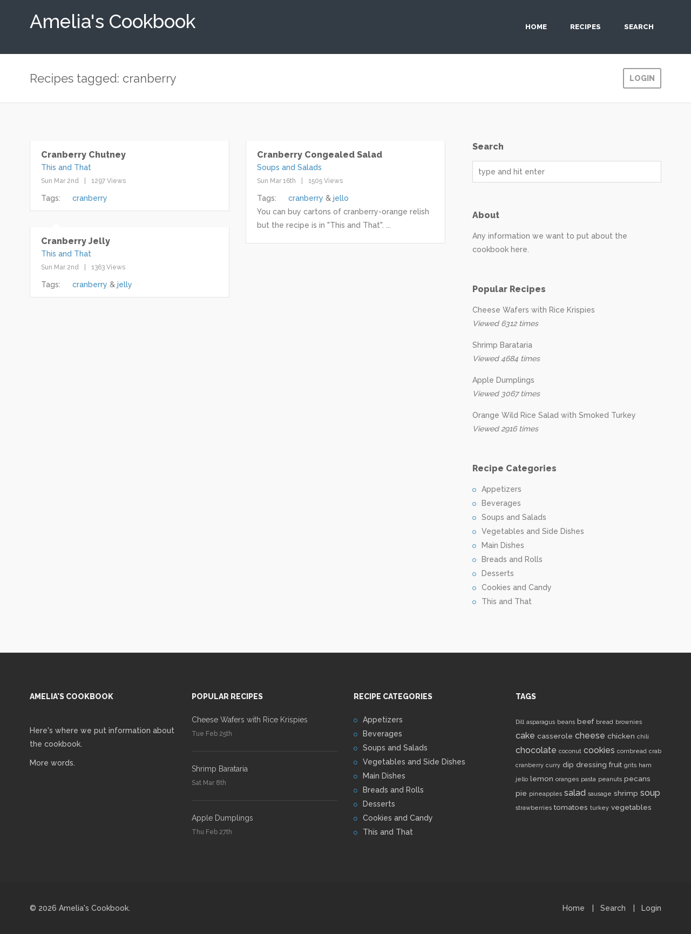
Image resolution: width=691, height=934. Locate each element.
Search (639, 27)
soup (650, 793)
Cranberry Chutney (83, 155)
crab (655, 751)
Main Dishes (503, 545)
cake (525, 735)
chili (643, 736)
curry (553, 765)
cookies (599, 750)
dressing (591, 764)
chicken (621, 736)
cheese (590, 735)
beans (566, 722)
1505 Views (325, 181)
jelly (124, 284)
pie (521, 793)
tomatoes (571, 807)
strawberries (534, 807)
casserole (555, 736)
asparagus (540, 722)
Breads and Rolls (512, 559)
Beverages (501, 503)
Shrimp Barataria (502, 345)
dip (568, 764)
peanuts (610, 779)
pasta (588, 779)
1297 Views (108, 181)
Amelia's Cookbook (112, 18)
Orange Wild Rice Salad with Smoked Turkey (554, 415)
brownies (628, 722)
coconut (570, 751)
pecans (637, 778)
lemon (541, 778)
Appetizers (501, 489)
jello (341, 198)
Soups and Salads (289, 167)
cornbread (632, 751)
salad (575, 793)
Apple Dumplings (503, 380)
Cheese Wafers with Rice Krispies (533, 310)
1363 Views (108, 267)
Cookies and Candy (517, 587)
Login (642, 78)
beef (585, 721)
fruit (615, 764)
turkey (599, 807)
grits (630, 765)
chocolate (536, 750)
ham (645, 765)
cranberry (89, 198)
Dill (520, 722)
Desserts (498, 573)
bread (604, 722)
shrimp (626, 793)
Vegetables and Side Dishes (533, 531)
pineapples (545, 793)
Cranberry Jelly (75, 241)
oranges (567, 779)
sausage (600, 793)
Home (536, 27)
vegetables (631, 807)
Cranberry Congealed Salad (319, 155)
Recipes (585, 27)
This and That (66, 167)
